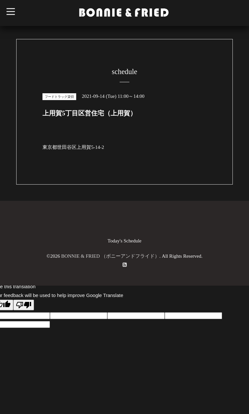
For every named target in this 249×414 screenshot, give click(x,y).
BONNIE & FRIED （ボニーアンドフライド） (110, 256)
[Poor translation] (23, 305)
